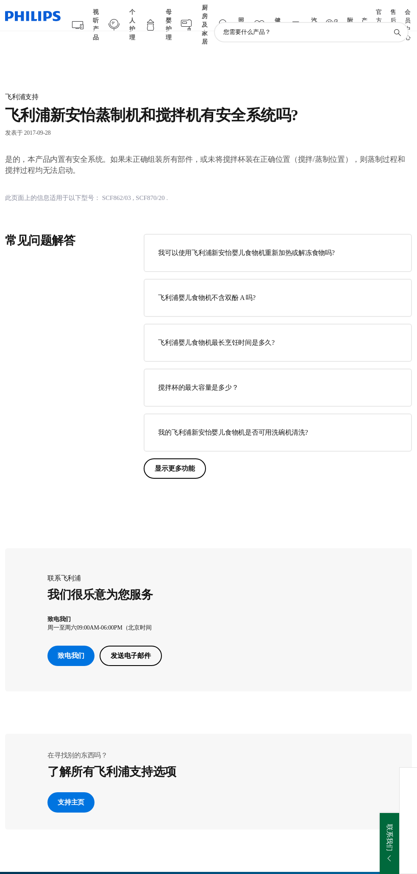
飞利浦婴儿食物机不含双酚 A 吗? (207, 281)
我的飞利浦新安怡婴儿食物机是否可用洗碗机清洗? (233, 415)
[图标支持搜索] (397, 16)
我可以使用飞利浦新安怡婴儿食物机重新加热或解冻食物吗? (246, 236)
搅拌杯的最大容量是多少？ (198, 371)
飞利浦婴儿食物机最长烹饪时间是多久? (216, 326)
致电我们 (71, 639)
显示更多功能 (175, 451)
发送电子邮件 (131, 639)
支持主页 (71, 785)
